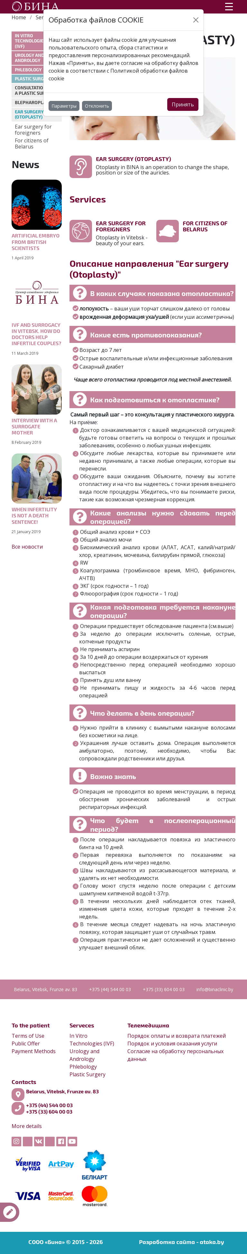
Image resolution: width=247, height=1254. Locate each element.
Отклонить (97, 106)
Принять (183, 104)
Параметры (64, 106)
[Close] (196, 20)
